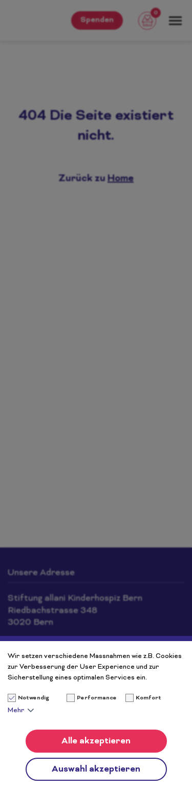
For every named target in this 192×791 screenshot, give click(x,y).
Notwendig (29, 698)
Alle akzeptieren (96, 741)
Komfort (148, 698)
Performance (97, 698)
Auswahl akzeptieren (96, 769)
